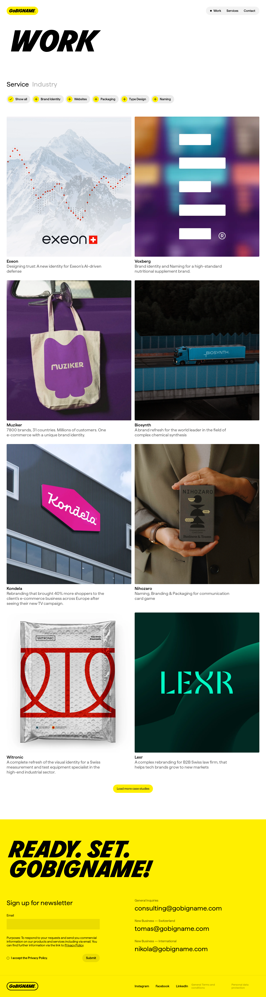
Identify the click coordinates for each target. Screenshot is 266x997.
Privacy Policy (74, 945)
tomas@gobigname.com (172, 928)
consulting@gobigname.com (176, 908)
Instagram (142, 986)
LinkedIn (182, 986)
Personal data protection (240, 986)
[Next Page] (133, 789)
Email (10, 915)
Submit (91, 958)
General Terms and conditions (203, 986)
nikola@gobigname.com (171, 948)
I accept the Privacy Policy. (27, 958)
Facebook (162, 986)
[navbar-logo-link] (22, 11)
